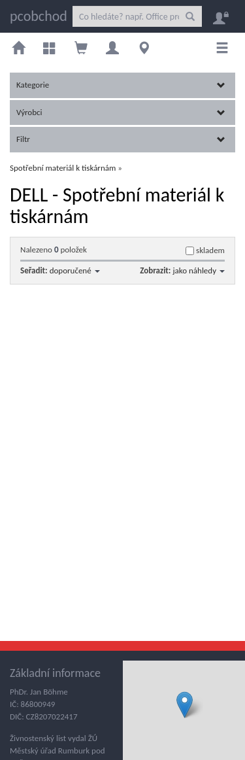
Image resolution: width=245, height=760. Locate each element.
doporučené (75, 270)
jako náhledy (198, 270)
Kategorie (120, 85)
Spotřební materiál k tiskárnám (63, 168)
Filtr (120, 139)
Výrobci (120, 112)
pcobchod (38, 16)
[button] (184, 704)
